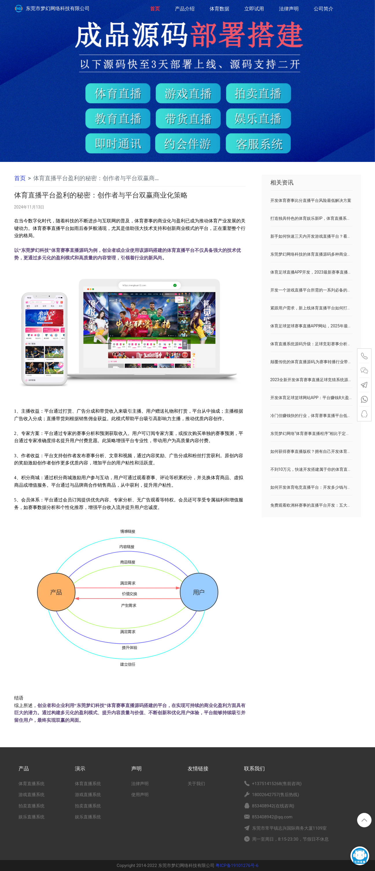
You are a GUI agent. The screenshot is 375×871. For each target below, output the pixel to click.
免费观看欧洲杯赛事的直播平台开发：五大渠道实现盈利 (321, 505)
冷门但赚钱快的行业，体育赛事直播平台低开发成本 (316, 415)
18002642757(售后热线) (275, 794)
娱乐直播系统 (32, 817)
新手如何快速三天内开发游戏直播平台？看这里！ (314, 236)
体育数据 (219, 9)
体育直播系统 (32, 783)
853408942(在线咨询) (273, 806)
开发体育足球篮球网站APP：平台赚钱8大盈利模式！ (317, 397)
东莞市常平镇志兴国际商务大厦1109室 (289, 828)
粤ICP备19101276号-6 (236, 865)
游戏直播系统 (32, 794)
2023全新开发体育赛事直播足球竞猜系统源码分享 (315, 379)
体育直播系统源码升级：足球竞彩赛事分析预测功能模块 (321, 344)
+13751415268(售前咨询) (277, 783)
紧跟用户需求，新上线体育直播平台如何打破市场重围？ (321, 308)
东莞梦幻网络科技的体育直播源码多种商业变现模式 (316, 254)
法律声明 (289, 9)
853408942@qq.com (272, 817)
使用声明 (140, 794)
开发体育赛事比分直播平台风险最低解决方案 (310, 200)
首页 (155, 6)
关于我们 (196, 783)
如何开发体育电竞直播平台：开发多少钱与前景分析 (316, 487)
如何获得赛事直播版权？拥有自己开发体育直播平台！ (318, 451)
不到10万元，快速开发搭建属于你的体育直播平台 (315, 469)
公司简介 (323, 9)
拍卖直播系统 (32, 806)
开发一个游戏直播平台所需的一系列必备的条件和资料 (318, 290)
